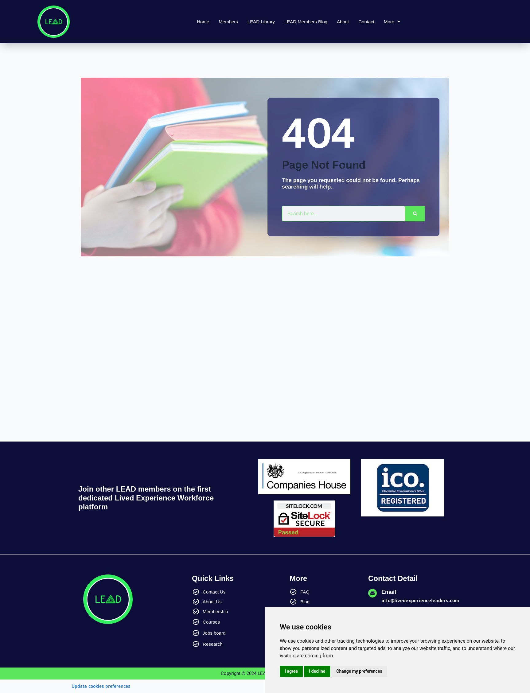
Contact (366, 21)
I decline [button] (317, 671)
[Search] (407, 213)
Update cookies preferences (101, 686)
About (343, 21)
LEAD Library (261, 21)
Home (203, 21)
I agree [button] (291, 671)
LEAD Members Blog (305, 21)
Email (388, 592)
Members (228, 21)
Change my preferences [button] (359, 671)
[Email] (372, 593)
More (392, 21)
